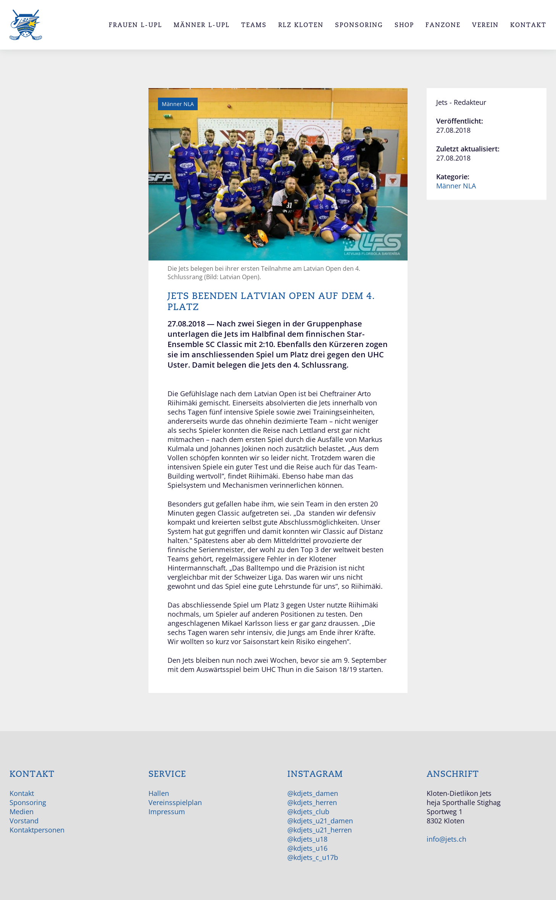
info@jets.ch (446, 839)
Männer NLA (456, 185)
